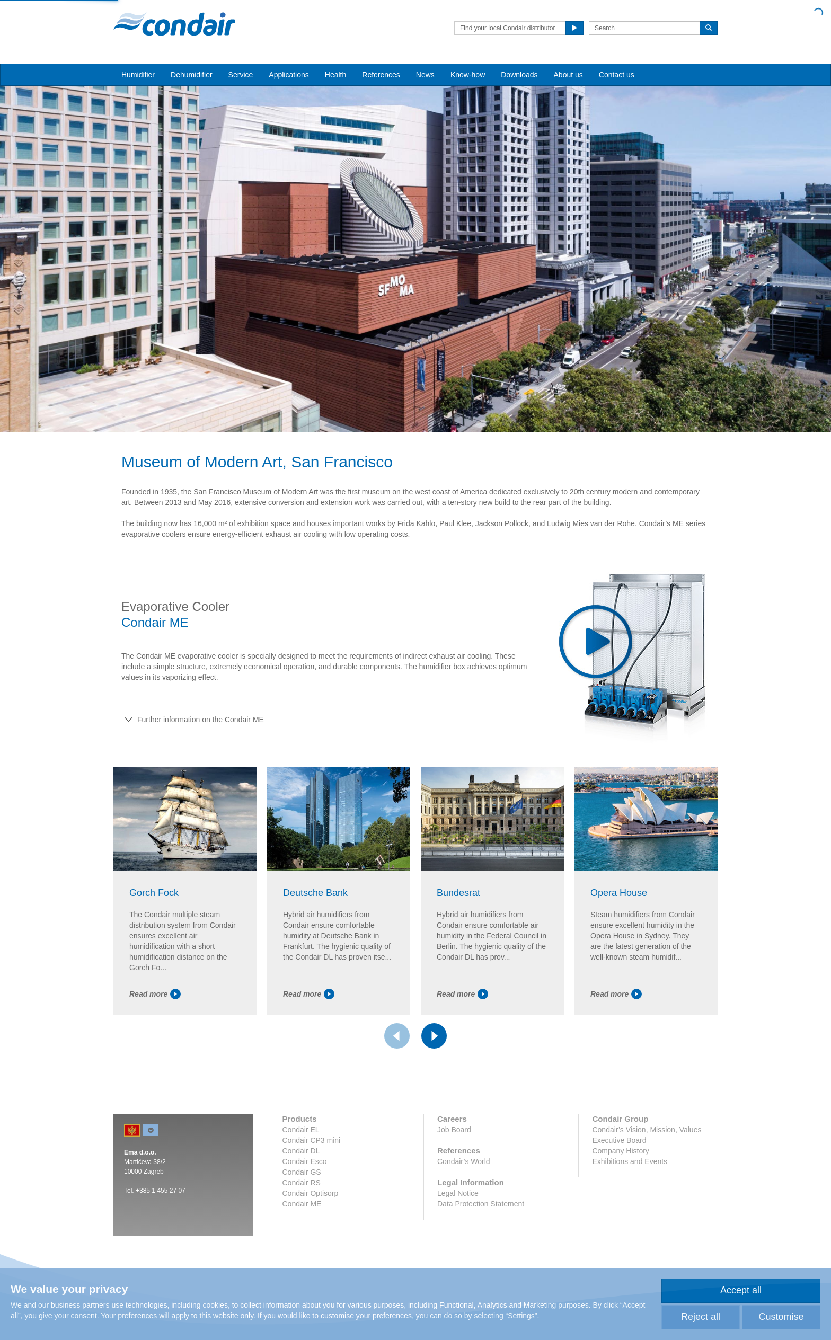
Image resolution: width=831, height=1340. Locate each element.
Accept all (741, 1290)
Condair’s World (463, 1161)
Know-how (467, 74)
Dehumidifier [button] (192, 74)
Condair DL (301, 1151)
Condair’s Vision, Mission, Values (646, 1129)
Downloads (519, 74)
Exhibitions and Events (629, 1161)
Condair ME (302, 1204)
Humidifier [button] (138, 74)
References (381, 74)
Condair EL (301, 1129)
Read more (155, 994)
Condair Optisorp (310, 1193)
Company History (620, 1151)
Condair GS (301, 1172)
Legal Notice (458, 1193)
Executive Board (619, 1140)
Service (240, 74)
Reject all (700, 1316)
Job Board (454, 1129)
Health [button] (335, 74)
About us (568, 74)
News (425, 74)
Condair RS (301, 1182)
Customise (780, 1316)
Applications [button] (289, 74)
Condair (174, 24)
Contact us (616, 74)
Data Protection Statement (480, 1204)
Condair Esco (304, 1161)
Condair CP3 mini (311, 1140)
